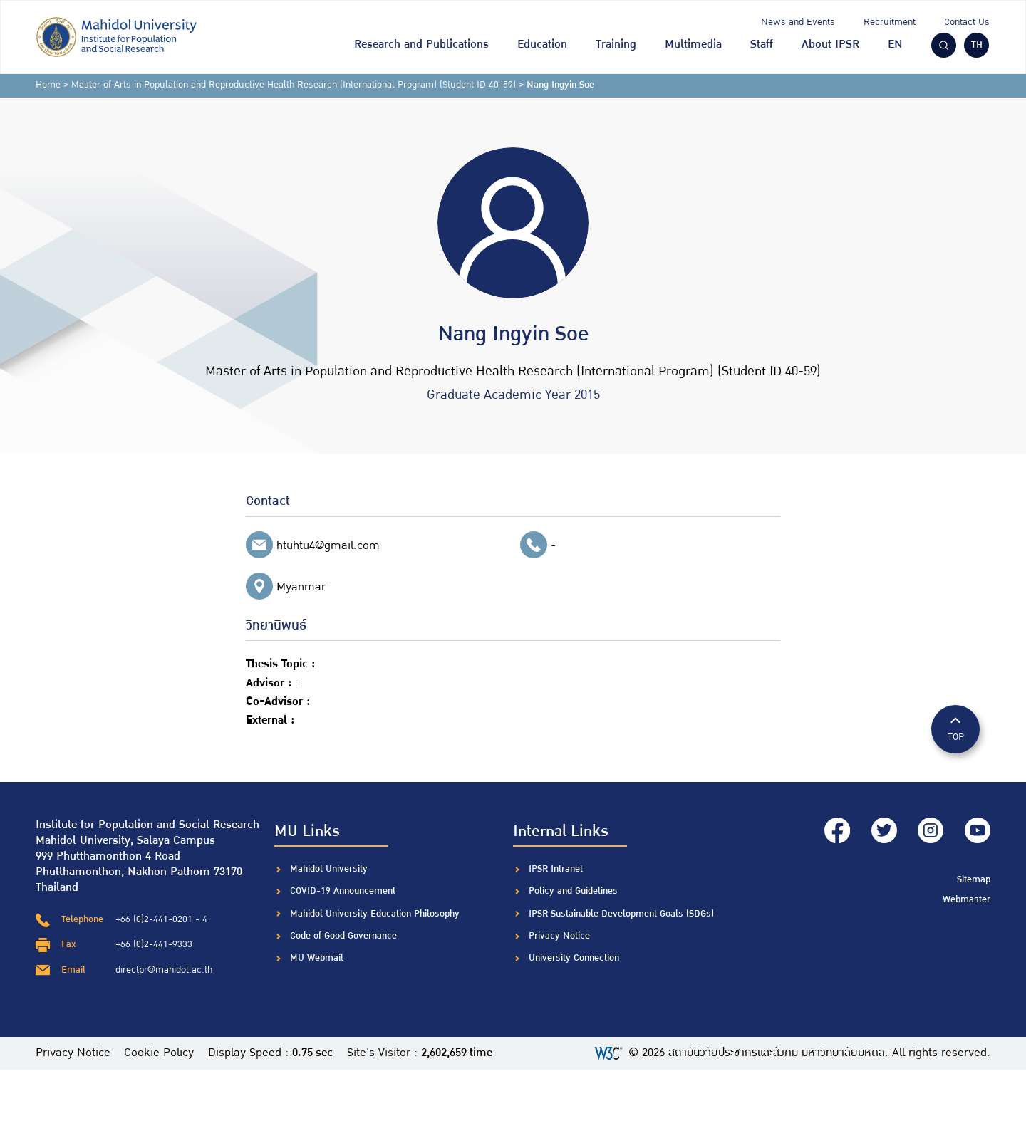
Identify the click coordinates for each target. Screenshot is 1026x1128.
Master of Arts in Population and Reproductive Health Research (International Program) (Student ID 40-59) (293, 85)
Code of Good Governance (343, 936)
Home (48, 85)
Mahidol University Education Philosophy (375, 914)
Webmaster (966, 898)
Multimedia (693, 44)
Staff (761, 44)
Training (616, 44)
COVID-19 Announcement (344, 891)
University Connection (574, 958)
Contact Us (967, 22)
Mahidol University (329, 869)
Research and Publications (421, 44)
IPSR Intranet (556, 869)
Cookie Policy (160, 1053)
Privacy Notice (559, 936)
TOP (955, 728)
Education (542, 44)
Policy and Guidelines (573, 891)
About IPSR (830, 44)
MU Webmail (316, 958)
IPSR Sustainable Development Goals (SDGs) (621, 914)
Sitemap (973, 879)
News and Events (798, 22)
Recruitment (890, 22)
